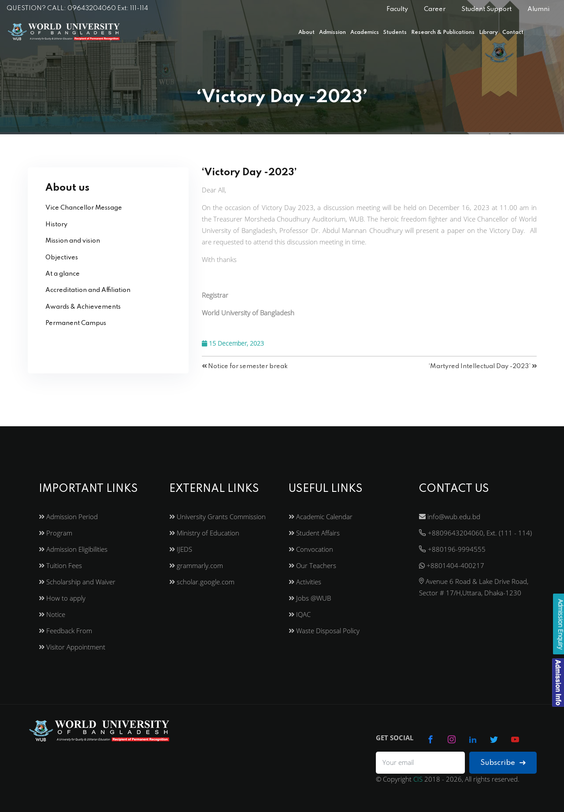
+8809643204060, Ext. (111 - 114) (475, 532)
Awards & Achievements (83, 307)
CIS (418, 779)
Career (434, 9)
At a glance (62, 274)
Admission (332, 32)
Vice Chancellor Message (83, 208)
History (56, 224)
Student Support (486, 9)
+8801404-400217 (451, 565)
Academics (364, 32)
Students (395, 32)
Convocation (311, 549)
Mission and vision (72, 241)
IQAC (300, 614)
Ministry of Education (204, 532)
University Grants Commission (217, 516)
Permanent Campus (75, 323)
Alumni (538, 9)
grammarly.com (196, 565)
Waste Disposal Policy (324, 630)
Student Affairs (314, 532)
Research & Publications (443, 32)
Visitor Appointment (72, 646)
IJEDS (180, 549)
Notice (52, 614)
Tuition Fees (60, 565)
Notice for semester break (245, 366)
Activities (305, 581)
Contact (512, 32)
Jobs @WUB (310, 598)
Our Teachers (312, 565)
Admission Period (68, 516)
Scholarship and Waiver (77, 581)
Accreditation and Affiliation (87, 290)
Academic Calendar (320, 516)
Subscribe (503, 763)
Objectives (61, 258)
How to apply (62, 598)
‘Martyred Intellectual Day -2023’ (483, 366)
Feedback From (65, 630)
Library (488, 32)
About (306, 32)
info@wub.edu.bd (449, 516)
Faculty (397, 9)
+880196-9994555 (452, 549)
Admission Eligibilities (73, 549)
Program (55, 532)
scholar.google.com (201, 581)
